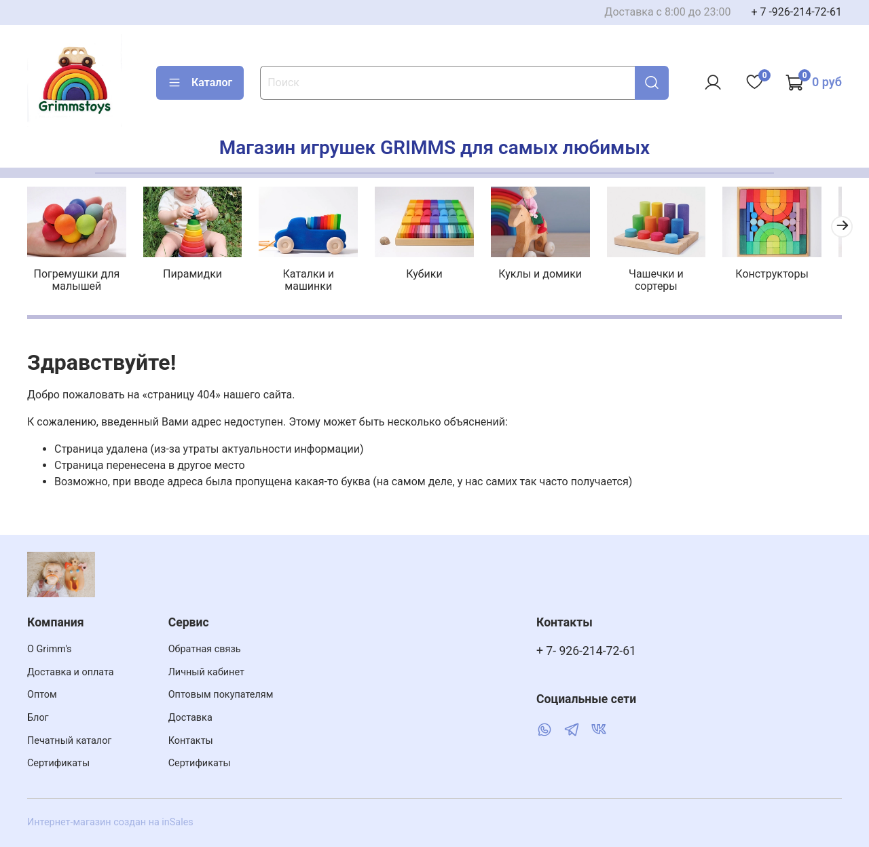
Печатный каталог (69, 741)
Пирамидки (197, 275)
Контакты (190, 741)
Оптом (42, 694)
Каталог (200, 83)
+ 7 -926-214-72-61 (796, 11)
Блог (38, 717)
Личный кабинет (206, 672)
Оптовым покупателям (221, 694)
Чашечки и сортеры (672, 275)
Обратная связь (204, 649)
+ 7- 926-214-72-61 (586, 651)
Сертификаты (58, 763)
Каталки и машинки (315, 275)
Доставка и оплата (70, 672)
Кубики (434, 275)
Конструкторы (791, 275)
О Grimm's (49, 649)
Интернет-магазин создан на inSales (110, 822)
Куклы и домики (553, 275)
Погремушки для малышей (78, 282)
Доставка (190, 717)
